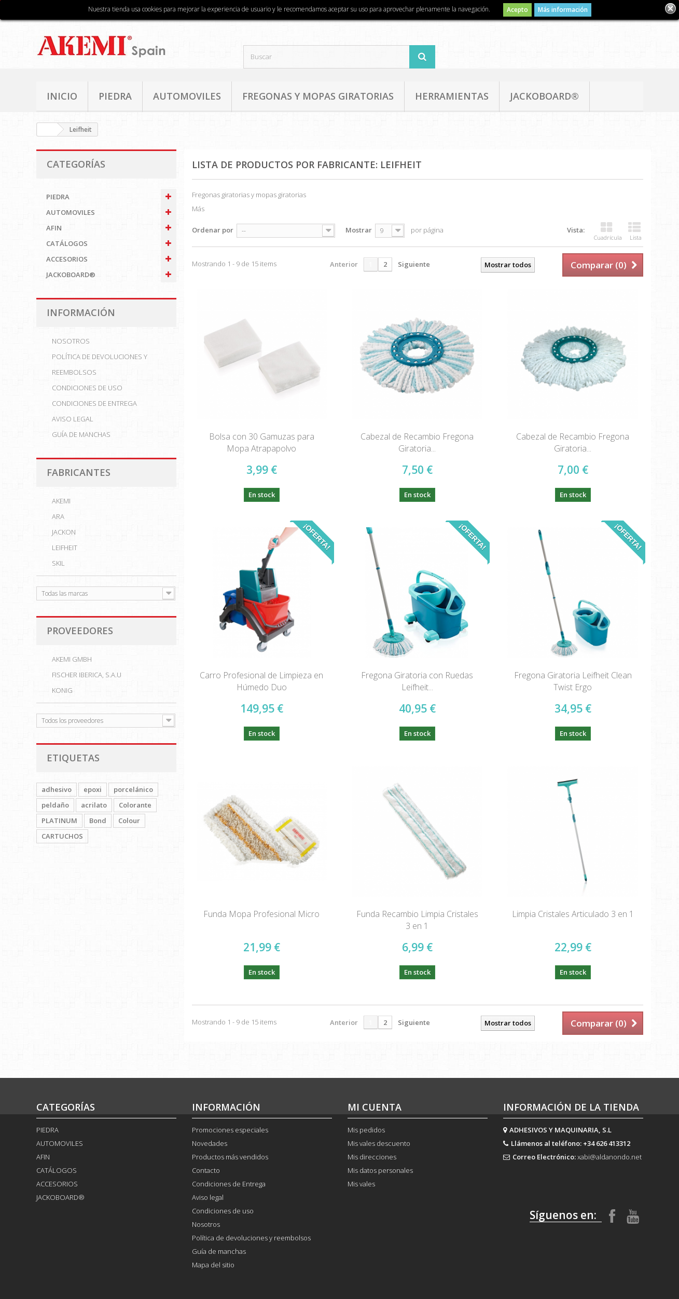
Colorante (135, 805)
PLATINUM (59, 820)
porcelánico (133, 789)
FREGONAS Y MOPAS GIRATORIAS (318, 96)
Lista (635, 231)
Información (81, 312)
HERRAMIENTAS (452, 96)
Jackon (64, 532)
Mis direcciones (372, 1156)
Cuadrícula (608, 231)
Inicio (62, 96)
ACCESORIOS (67, 259)
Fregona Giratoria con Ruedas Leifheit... (417, 681)
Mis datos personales (380, 1170)
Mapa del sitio (213, 1264)
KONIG (62, 690)
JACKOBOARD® (544, 96)
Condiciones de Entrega (94, 403)
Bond (97, 820)
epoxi (93, 789)
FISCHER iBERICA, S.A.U (86, 674)
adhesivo (56, 789)
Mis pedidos (366, 1129)
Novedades (209, 1143)
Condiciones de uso (87, 387)
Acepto (517, 9)
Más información (563, 9)
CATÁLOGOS (67, 243)
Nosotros (71, 341)
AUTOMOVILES (187, 96)
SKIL (58, 563)
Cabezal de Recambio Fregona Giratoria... (417, 442)
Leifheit (64, 547)
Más (198, 208)
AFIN (54, 228)
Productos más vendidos (230, 1156)
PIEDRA (115, 96)
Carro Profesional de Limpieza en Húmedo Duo (261, 681)
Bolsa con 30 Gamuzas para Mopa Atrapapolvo (261, 442)
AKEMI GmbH (72, 659)
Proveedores (80, 630)
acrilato (94, 805)
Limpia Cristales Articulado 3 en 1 (573, 914)
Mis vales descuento (379, 1143)
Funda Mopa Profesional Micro (261, 914)
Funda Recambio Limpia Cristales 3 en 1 (417, 920)
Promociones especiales (230, 1129)
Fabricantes (78, 472)
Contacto (206, 1170)
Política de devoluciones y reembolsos (99, 364)
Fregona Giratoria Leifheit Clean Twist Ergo (573, 681)
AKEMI (61, 500)
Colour (129, 820)
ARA (58, 516)
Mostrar (358, 230)
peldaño (55, 805)
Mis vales (361, 1183)
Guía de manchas (81, 434)
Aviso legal (72, 418)
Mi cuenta (374, 1107)
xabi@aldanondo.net (609, 1156)
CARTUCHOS (62, 836)
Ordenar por (212, 230)
